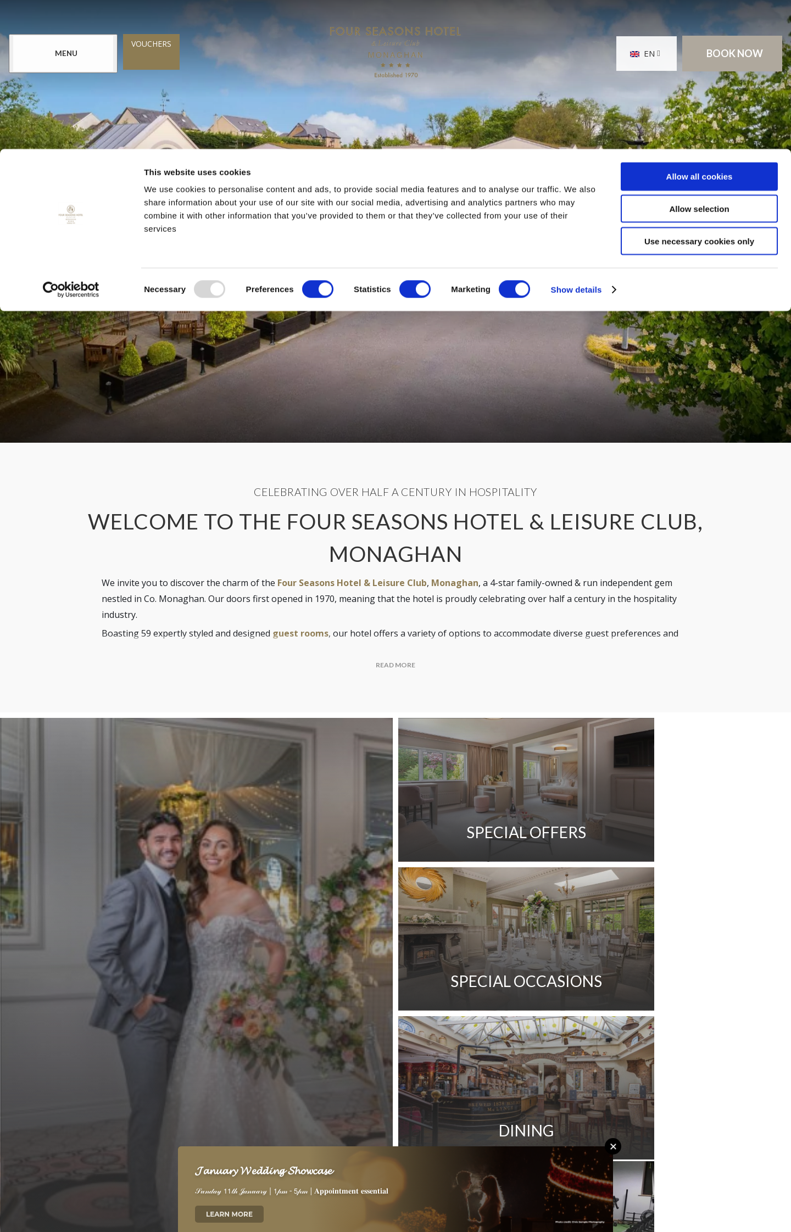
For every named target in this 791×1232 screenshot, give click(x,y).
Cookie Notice (325, 1060)
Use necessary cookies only (699, 92)
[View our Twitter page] (395, 1120)
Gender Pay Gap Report (523, 1029)
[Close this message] (613, 1146)
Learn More (229, 1214)
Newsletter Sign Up (335, 1029)
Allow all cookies (699, 27)
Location (241, 1029)
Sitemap (248, 1060)
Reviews (425, 1029)
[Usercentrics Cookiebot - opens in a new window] (71, 140)
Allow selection (699, 59)
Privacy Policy (172, 1060)
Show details (576, 140)
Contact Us (167, 1029)
